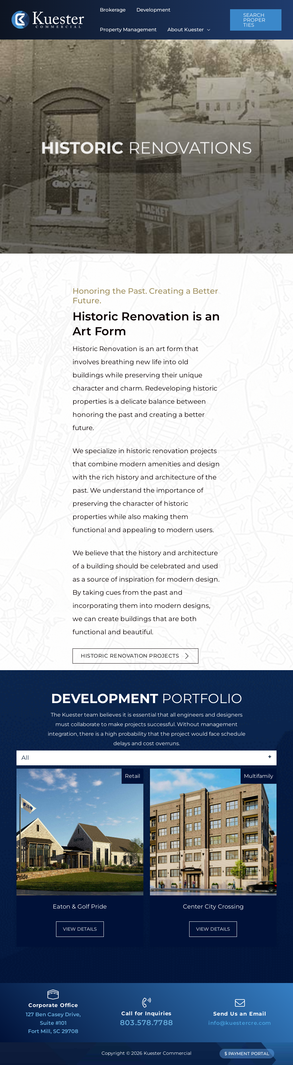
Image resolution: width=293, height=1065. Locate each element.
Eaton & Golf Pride (80, 906)
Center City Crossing (213, 906)
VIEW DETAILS (83, 928)
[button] (254, 20)
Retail (132, 776)
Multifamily (258, 776)
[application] (200, 29)
